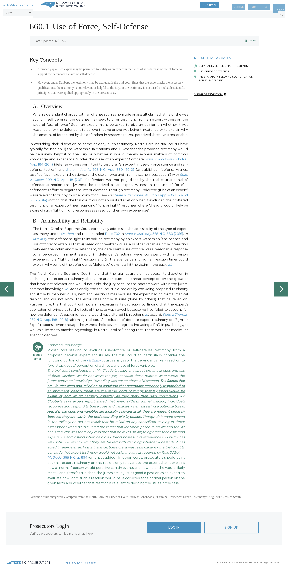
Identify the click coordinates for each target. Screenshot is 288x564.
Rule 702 (112, 232)
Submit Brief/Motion (210, 92)
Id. (170, 263)
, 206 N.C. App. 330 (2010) (112, 168)
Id (146, 313)
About (250, 5)
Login (281, 5)
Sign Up (231, 526)
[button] (18, 4)
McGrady (40, 237)
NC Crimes (223, 4)
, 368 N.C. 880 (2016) (167, 232)
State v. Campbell (129, 193)
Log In (174, 526)
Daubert (67, 232)
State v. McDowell (159, 158)
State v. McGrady (138, 232)
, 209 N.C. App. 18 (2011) (63, 178)
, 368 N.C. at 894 (74, 456)
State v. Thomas (175, 313)
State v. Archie (78, 168)
